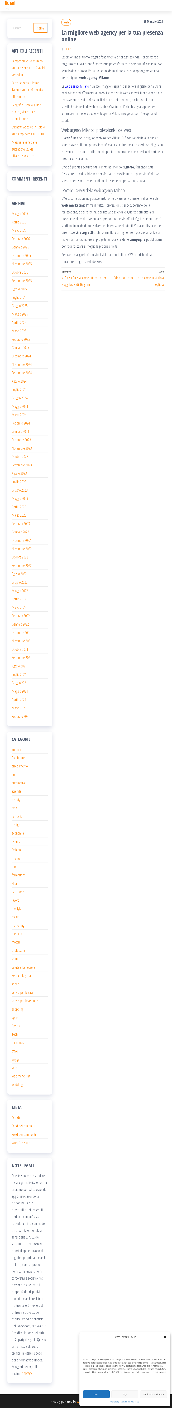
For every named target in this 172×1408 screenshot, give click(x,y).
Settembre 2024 (22, 372)
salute (15, 958)
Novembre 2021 (22, 640)
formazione (19, 874)
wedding (17, 1084)
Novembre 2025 (22, 263)
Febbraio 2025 (21, 339)
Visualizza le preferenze (153, 1394)
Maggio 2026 (20, 213)
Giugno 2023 (20, 490)
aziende (16, 791)
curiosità (17, 816)
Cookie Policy (115, 1401)
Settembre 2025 (22, 280)
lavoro (15, 900)
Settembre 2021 (22, 657)
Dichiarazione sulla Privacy (130, 1401)
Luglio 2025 (19, 297)
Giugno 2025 (20, 305)
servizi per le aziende (25, 1000)
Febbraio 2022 (21, 615)
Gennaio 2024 (20, 431)
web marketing (21, 1076)
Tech (15, 1034)
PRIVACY (27, 1373)
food (14, 866)
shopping (17, 1009)
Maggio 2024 (20, 406)
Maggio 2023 (20, 498)
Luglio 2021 (19, 674)
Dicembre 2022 (21, 540)
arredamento (20, 765)
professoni (18, 950)
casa (14, 807)
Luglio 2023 (19, 481)
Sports (16, 1025)
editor (68, 49)
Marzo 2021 (19, 707)
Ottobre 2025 (20, 272)
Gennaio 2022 (20, 624)
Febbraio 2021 (21, 716)
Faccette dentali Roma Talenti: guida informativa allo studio (28, 89)
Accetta (96, 1394)
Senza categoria (21, 975)
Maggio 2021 (20, 691)
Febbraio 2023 (21, 523)
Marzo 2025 (19, 330)
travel (15, 1050)
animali (16, 749)
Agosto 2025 (19, 288)
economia (18, 833)
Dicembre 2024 (21, 355)
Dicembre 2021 (21, 632)
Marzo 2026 (19, 230)
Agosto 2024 (19, 381)
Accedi (16, 1117)
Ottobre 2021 (20, 649)
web (66, 22)
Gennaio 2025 (20, 347)
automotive (19, 782)
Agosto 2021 (19, 665)
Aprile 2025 (19, 322)
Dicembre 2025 (21, 255)
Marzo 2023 (19, 515)
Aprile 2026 (19, 221)
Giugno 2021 (20, 682)
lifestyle (17, 908)
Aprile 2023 (19, 506)
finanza (16, 858)
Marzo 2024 (19, 414)
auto (14, 774)
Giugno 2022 (20, 582)
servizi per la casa (22, 992)
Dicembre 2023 (21, 439)
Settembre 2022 (22, 565)
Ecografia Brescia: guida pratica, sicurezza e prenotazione (26, 111)
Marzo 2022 (19, 607)
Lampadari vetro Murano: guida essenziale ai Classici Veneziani (28, 67)
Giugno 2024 (20, 397)
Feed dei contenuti (23, 1125)
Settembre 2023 (22, 464)
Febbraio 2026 (21, 238)
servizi (16, 983)
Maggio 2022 (20, 590)
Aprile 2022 (19, 598)
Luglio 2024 (19, 389)
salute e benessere (23, 967)
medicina (17, 933)
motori (16, 942)
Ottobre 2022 (20, 557)
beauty (16, 799)
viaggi (15, 1059)
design (16, 824)
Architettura (19, 757)
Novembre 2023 (22, 448)
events (16, 841)
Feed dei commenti (24, 1134)
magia (15, 916)
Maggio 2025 (20, 314)
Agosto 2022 (19, 573)
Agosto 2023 (19, 473)
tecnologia (18, 1042)
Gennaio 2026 (20, 246)
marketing (18, 925)
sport (15, 1017)
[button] (165, 1337)
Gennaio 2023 (20, 531)
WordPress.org (21, 1142)
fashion (16, 849)
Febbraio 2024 (21, 423)
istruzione (18, 891)
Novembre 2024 (22, 364)
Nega (125, 1394)
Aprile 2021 (19, 699)
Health (16, 883)
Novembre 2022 (22, 548)
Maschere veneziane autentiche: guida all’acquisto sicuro (24, 148)
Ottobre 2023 (20, 456)
